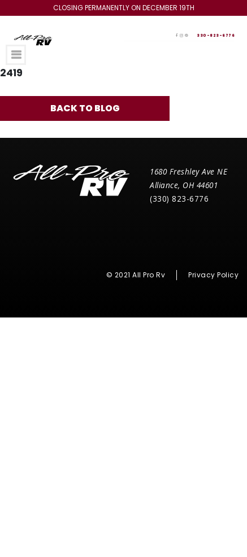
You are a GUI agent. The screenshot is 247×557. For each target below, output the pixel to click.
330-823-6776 (216, 35)
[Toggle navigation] (16, 55)
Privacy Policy (213, 275)
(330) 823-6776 (179, 198)
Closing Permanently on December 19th (123, 7)
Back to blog (85, 108)
